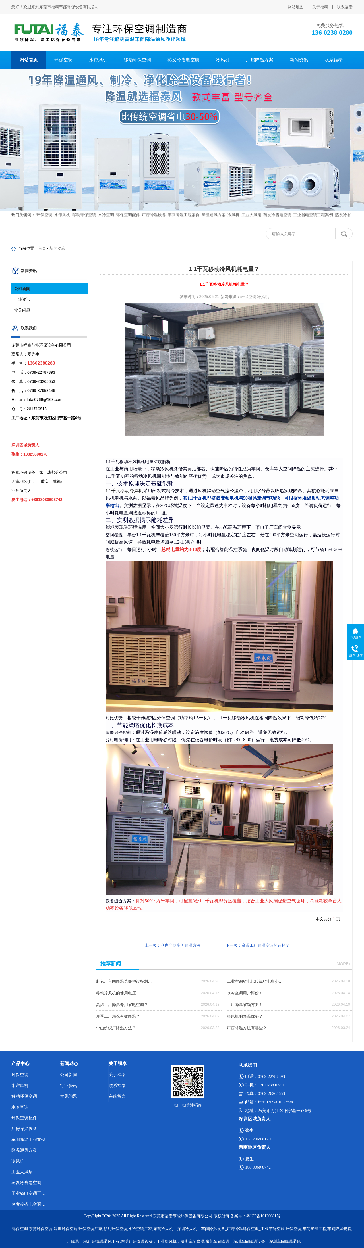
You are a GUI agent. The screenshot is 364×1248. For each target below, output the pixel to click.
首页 (42, 248)
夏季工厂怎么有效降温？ (118, 1016)
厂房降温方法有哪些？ (247, 1028)
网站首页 (29, 59)
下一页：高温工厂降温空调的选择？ (257, 945)
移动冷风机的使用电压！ (118, 993)
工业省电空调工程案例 (312, 208)
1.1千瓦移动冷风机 (124, 490)
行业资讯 (22, 299)
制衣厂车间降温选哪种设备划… (124, 981)
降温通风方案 (213, 208)
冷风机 (222, 59)
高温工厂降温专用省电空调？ (122, 1004)
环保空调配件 (127, 208)
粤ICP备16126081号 (263, 1216)
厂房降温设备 (153, 208)
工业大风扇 (250, 208)
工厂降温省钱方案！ (245, 1004)
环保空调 (63, 59)
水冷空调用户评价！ (245, 993)
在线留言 (117, 1096)
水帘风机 (98, 59)
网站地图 (296, 7)
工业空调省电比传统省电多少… (255, 981)
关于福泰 (320, 7)
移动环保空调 (137, 59)
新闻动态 (57, 248)
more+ (344, 963)
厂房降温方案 (259, 59)
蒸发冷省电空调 (183, 59)
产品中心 (20, 1063)
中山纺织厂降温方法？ (116, 1028)
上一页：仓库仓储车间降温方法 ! (174, 945)
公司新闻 (22, 288)
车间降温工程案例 (183, 208)
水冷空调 (105, 208)
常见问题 (22, 310)
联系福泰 (345, 7)
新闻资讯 (299, 59)
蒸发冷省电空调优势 (30, 1204)
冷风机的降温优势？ (245, 1016)
